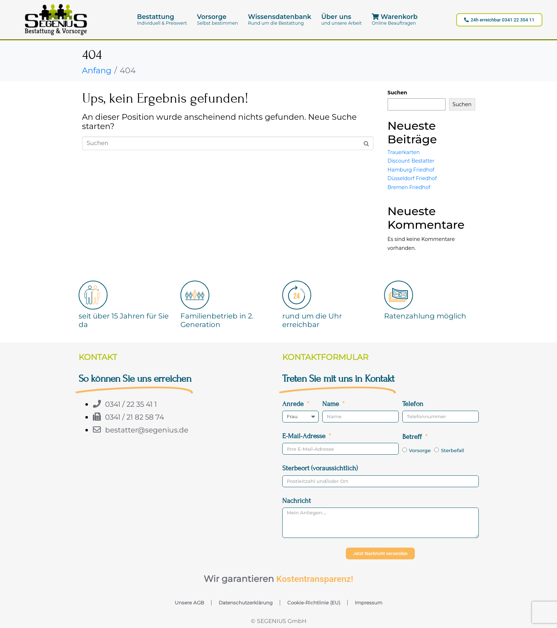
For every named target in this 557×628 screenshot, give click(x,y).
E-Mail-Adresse (304, 436)
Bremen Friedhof (409, 187)
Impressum (368, 602)
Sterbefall (452, 450)
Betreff (413, 436)
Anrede (293, 404)
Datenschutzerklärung (246, 602)
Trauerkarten (404, 152)
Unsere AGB (189, 602)
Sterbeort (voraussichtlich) (320, 468)
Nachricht (296, 500)
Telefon (412, 404)
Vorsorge (420, 450)
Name (331, 404)
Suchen (397, 92)
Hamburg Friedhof (411, 170)
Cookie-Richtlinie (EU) (313, 602)
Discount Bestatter (411, 161)
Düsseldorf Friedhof (412, 178)
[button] (162, 19)
